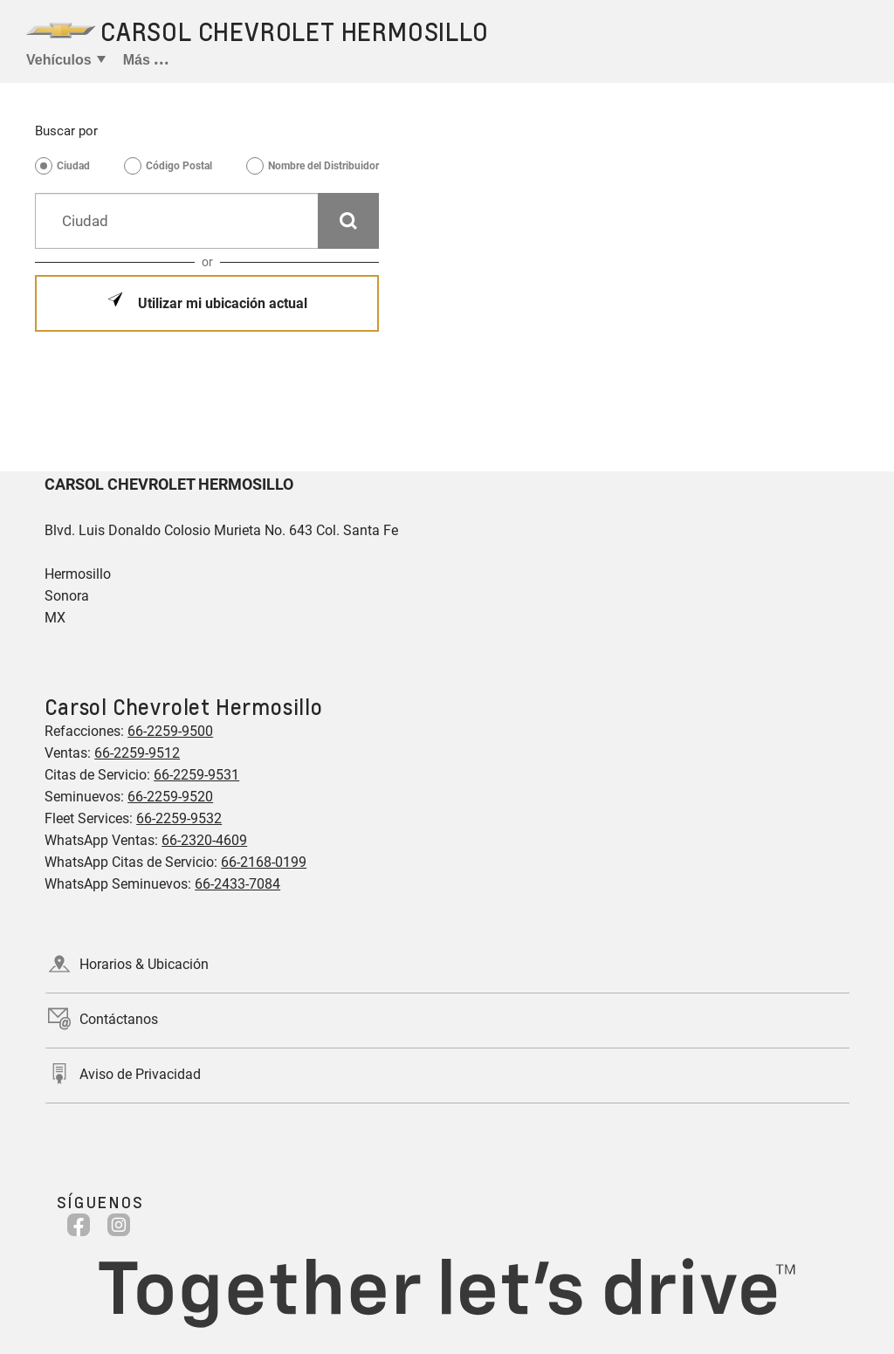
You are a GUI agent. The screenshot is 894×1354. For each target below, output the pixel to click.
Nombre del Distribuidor (323, 166)
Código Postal (179, 166)
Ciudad (73, 166)
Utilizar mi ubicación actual (220, 303)
